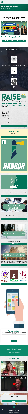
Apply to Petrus (11, 410)
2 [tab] (14, 355)
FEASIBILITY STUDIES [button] (14, 243)
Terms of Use (19, 409)
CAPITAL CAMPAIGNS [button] (14, 265)
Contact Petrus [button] (14, 401)
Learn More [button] (14, 126)
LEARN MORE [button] (14, 137)
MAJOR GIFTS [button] (14, 218)
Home (3, 409)
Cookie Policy (24, 409)
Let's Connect (17, 410)
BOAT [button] (14, 195)
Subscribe (9, 409)
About (6, 409)
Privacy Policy (14, 409)
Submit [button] (14, 340)
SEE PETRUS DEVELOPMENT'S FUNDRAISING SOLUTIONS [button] (14, 40)
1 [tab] (13, 355)
